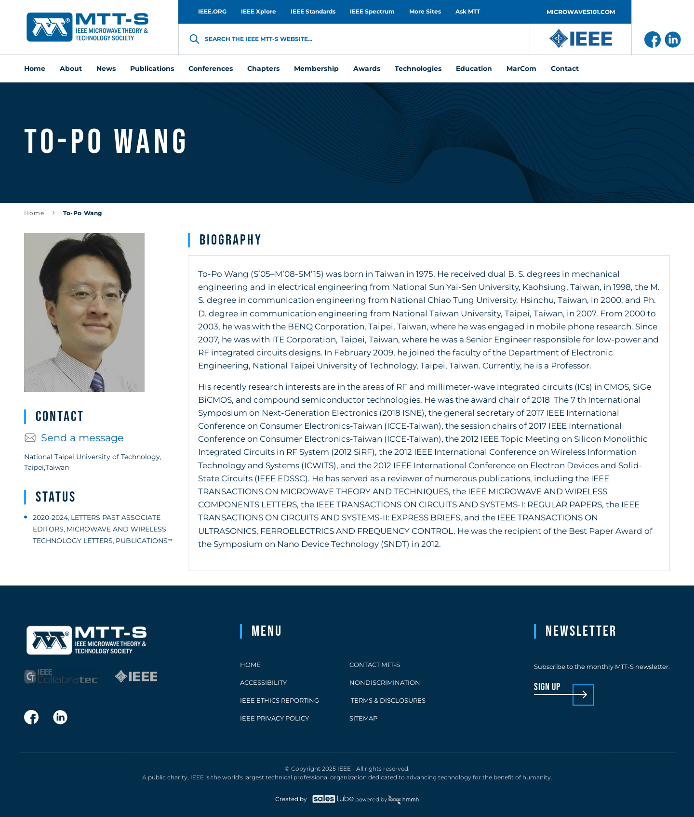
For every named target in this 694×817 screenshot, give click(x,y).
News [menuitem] (106, 68)
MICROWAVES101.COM (581, 11)
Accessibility (263, 682)
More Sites (425, 11)
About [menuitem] (71, 68)
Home (34, 213)
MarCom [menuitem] (521, 68)
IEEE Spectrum (372, 11)
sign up (547, 687)
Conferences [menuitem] (210, 68)
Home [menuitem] (34, 68)
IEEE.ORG (212, 11)
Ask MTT (467, 11)
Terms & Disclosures (387, 700)
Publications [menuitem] (152, 68)
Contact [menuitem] (565, 68)
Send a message (74, 438)
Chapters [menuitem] (263, 68)
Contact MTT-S (374, 664)
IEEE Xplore (258, 11)
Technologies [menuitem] (418, 68)
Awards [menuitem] (366, 68)
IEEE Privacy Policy (274, 718)
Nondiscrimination (384, 682)
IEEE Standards (313, 11)
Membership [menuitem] (316, 68)
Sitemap (363, 718)
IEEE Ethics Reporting (279, 700)
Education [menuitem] (474, 68)
